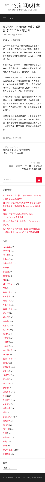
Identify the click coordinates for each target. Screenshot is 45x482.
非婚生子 (7, 454)
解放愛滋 (7, 417)
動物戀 (6, 276)
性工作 (6, 330)
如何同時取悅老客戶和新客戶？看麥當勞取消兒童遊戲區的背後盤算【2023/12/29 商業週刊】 (22, 206)
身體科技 (7, 437)
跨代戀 (6, 425)
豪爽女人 (7, 421)
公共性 (6, 259)
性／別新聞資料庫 (22, 5)
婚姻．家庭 (7, 309)
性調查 (6, 342)
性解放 (6, 338)
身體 (5, 433)
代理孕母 (7, 251)
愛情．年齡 (7, 359)
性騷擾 (9, 138)
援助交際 (7, 367)
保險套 (6, 255)
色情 (5, 396)
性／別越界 (7, 350)
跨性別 (6, 429)
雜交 (5, 441)
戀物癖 (6, 363)
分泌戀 (6, 267)
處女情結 (7, 404)
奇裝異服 (7, 305)
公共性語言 (7, 263)
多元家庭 (7, 296)
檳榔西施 (7, 375)
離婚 (5, 445)
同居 (5, 280)
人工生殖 (7, 247)
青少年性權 (16, 138)
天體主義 (7, 300)
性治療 (6, 334)
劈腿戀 (6, 272)
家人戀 (6, 313)
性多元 (6, 325)
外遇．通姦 (7, 292)
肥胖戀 (6, 387)
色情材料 (7, 400)
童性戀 (6, 379)
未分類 (6, 371)
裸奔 (5, 412)
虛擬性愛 (7, 408)
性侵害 (6, 321)
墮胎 (5, 288)
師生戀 (6, 317)
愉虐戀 (6, 354)
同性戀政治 (7, 284)
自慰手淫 (7, 392)
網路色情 (7, 383)
